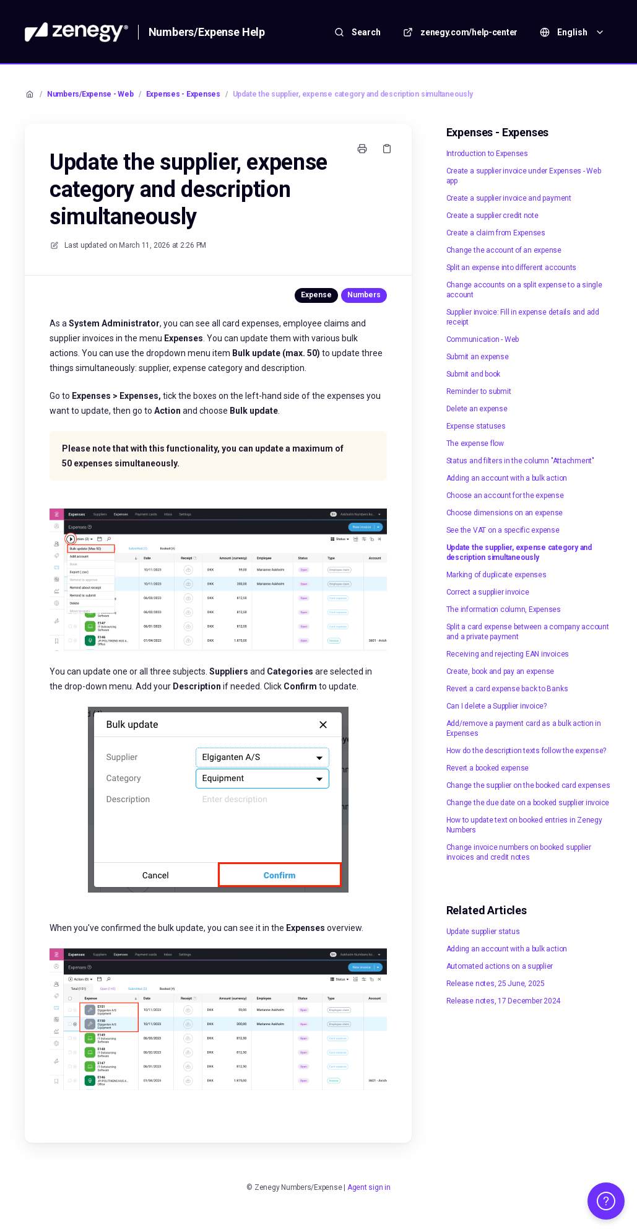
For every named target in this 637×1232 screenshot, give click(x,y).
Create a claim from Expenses (495, 233)
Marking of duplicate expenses (496, 574)
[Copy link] (387, 149)
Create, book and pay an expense (500, 671)
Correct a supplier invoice (487, 592)
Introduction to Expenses (487, 153)
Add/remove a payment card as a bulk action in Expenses (523, 728)
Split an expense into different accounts (511, 267)
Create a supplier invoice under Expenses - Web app (523, 176)
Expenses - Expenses (183, 94)
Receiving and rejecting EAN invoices (507, 654)
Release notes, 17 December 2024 (503, 1001)
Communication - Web (482, 339)
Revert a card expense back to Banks (507, 688)
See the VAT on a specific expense (503, 530)
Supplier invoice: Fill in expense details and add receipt (522, 317)
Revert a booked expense (487, 768)
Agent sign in (369, 1187)
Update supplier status (483, 931)
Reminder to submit (478, 391)
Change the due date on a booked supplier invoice (527, 802)
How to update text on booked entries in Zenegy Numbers (524, 825)
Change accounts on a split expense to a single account (524, 290)
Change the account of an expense (503, 250)
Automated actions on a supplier (499, 966)
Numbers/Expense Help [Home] (207, 31)
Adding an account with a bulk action (506, 478)
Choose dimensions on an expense (504, 513)
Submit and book (473, 374)
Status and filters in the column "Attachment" (520, 461)
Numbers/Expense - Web (90, 94)
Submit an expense (477, 356)
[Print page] (362, 149)
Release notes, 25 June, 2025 (495, 983)
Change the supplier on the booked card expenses (528, 785)
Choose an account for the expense (505, 495)
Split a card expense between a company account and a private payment (527, 632)
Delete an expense (477, 408)
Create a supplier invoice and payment (508, 198)
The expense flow (475, 443)
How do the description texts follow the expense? (526, 750)
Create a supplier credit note (492, 215)
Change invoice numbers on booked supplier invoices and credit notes (518, 852)
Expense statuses (476, 426)
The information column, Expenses (503, 609)
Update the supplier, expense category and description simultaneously (353, 94)
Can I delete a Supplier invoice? (496, 706)
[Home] (76, 32)
